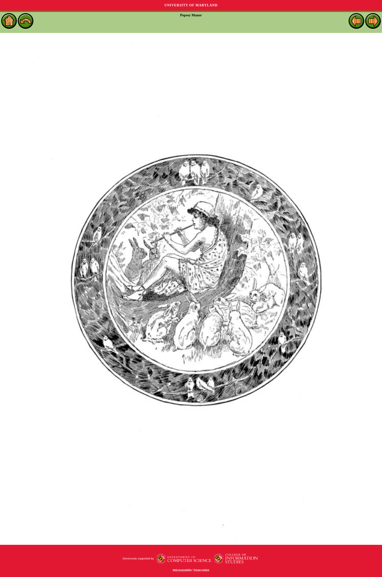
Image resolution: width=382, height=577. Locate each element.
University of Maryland (191, 5)
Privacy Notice (201, 570)
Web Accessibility (182, 570)
